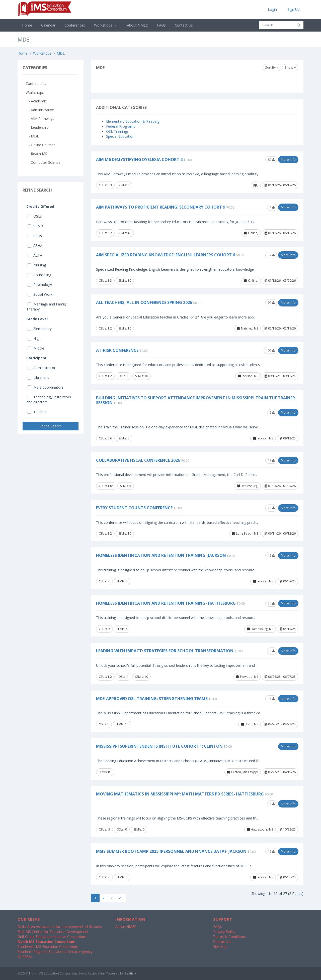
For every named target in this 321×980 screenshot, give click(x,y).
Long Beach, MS (245, 533)
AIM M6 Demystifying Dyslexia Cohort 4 (139, 159)
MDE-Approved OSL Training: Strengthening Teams (152, 698)
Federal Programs (120, 126)
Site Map (220, 946)
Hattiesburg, (247, 486)
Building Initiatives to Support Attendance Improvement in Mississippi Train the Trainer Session (195, 400)
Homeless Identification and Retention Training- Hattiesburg (166, 603)
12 (271, 555)
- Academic (36, 101)
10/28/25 (288, 829)
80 (271, 159)
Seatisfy (130, 973)
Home (27, 25)
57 (271, 255)
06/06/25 (288, 877)
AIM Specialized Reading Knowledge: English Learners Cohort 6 (165, 255)
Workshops (106, 25)
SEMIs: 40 (124, 233)
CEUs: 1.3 (105, 280)
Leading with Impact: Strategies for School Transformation (164, 651)
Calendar (48, 25)
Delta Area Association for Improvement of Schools (60, 926)
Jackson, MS (248, 376)
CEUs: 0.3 (105, 185)
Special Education (120, 136)
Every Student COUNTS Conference (134, 508)
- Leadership (37, 127)
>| (121, 897)
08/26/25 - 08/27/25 (280, 724)
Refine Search (50, 426)
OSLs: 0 (122, 829)
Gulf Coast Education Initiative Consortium (52, 936)
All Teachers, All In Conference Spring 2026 (144, 302)
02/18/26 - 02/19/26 (280, 328)
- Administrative (40, 109)
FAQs (161, 25)
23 (271, 508)
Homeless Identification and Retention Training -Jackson (161, 555)
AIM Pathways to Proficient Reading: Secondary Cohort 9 (160, 207)
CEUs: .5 (104, 829)
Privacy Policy (224, 931)
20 (271, 603)
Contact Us (184, 25)
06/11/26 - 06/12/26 (280, 533)
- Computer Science (43, 162)
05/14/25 (288, 629)
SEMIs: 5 (123, 438)
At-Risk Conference (117, 350)
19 (271, 460)
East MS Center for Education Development (53, 931)
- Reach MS (36, 153)
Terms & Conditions (229, 936)
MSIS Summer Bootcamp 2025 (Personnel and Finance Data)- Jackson (171, 851)
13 (271, 698)
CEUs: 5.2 (105, 233)
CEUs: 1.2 (105, 328)
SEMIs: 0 (123, 185)
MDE (61, 53)
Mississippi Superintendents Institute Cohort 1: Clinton (159, 746)
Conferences (74, 25)
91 (271, 302)
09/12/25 (288, 438)
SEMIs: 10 (124, 280)
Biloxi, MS (249, 724)
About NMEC (137, 25)
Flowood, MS (247, 677)
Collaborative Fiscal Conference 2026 (138, 460)
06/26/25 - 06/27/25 (280, 677)
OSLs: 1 (123, 376)
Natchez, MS (247, 328)
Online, (251, 233)
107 (270, 350)
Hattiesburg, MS (260, 629)
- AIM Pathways (40, 118)
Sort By (272, 67)
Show (290, 67)
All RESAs (25, 956)
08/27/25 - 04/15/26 (280, 772)
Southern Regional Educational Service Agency (55, 951)
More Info (288, 159)
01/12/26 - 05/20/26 (280, 280)
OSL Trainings (117, 131)
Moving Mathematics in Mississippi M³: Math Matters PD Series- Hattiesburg (180, 794)
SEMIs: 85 (105, 772)
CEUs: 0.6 (105, 438)
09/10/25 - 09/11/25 (280, 376)
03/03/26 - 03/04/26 (280, 486)
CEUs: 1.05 (106, 486)
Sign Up (293, 9)
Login (272, 9)
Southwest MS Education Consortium (48, 946)
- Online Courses (40, 144)
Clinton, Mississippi (242, 772)
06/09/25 (288, 581)
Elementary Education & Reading (132, 121)
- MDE (32, 136)
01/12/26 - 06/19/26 (280, 185)
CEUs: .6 (104, 581)
